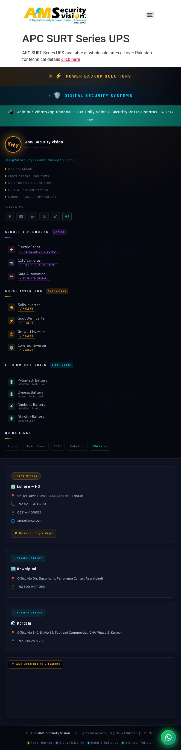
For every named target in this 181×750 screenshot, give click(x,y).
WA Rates (100, 446)
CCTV (58, 446)
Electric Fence (35, 446)
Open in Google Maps (33, 533)
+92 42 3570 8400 (31, 504)
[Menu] (150, 15)
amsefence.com (29, 520)
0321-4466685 (29, 512)
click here (70, 59)
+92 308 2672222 (30, 641)
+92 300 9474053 (31, 586)
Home (12, 446)
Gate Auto (77, 446)
